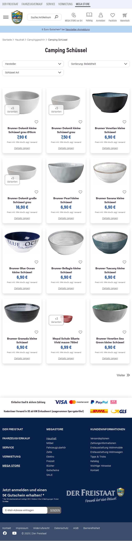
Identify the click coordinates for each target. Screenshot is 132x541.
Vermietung (65, 4)
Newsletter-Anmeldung (78, 29)
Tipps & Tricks (98, 456)
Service (50, 4)
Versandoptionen (99, 438)
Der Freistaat (10, 4)
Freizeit (50, 461)
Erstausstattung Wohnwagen (106, 452)
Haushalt (51, 438)
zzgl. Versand (31, 142)
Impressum (22, 528)
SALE (49, 474)
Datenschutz (61, 528)
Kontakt (94, 470)
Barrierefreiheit (91, 528)
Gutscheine (52, 470)
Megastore (54, 429)
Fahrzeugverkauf (32, 4)
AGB (76, 528)
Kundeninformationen (107, 429)
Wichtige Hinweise (100, 465)
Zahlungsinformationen (103, 443)
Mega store (83, 4)
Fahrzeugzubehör (56, 447)
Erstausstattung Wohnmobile (106, 447)
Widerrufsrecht (41, 528)
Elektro (50, 456)
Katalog (94, 461)
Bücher (50, 465)
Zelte (49, 452)
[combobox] (44, 17)
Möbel (49, 443)
